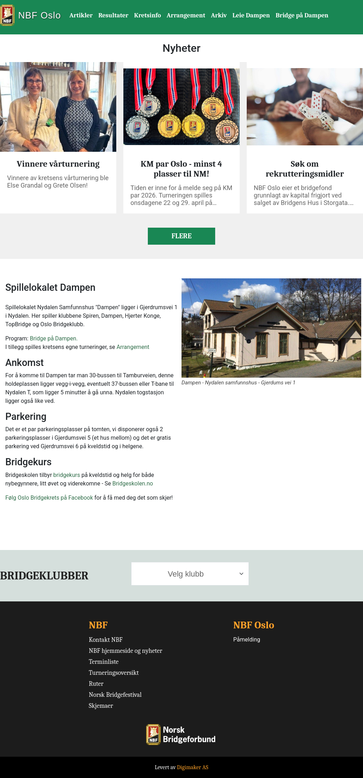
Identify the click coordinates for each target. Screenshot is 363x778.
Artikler (81, 15)
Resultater (113, 15)
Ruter (96, 684)
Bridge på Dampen (301, 15)
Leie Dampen (251, 15)
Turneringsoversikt (114, 673)
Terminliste (104, 662)
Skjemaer (101, 706)
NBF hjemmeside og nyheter (125, 651)
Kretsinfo (147, 15)
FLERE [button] (182, 236)
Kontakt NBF (106, 640)
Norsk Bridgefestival (115, 695)
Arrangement (186, 15)
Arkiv (219, 15)
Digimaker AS (192, 767)
